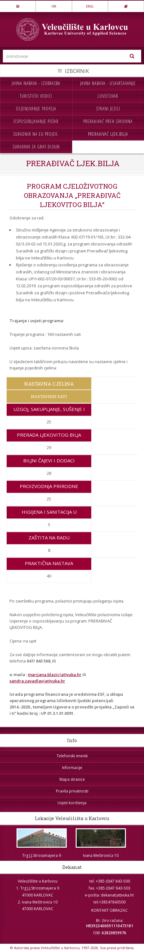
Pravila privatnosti (72, 791)
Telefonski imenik (72, 756)
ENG (89, 6)
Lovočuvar (108, 96)
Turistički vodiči (36, 96)
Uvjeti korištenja (72, 802)
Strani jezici (108, 109)
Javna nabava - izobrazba (36, 83)
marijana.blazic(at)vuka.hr (54, 674)
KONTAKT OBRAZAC (109, 910)
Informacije (72, 767)
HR (53, 6)
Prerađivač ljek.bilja (108, 134)
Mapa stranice (72, 779)
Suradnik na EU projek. (36, 134)
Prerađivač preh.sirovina (108, 121)
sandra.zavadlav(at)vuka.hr (37, 681)
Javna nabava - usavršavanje (108, 83)
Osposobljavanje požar (35, 121)
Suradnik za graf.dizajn (36, 147)
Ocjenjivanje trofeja (36, 109)
